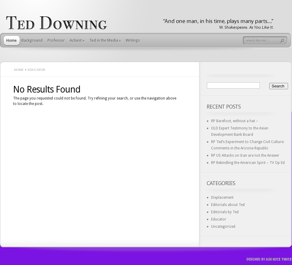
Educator (218, 219)
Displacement (222, 197)
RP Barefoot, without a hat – (234, 121)
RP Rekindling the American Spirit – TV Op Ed (248, 163)
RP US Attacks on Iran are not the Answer (245, 155)
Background (32, 40)
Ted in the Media (105, 40)
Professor (56, 40)
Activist (77, 40)
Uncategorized (223, 226)
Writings (133, 40)
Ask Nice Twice (278, 259)
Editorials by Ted (225, 212)
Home (11, 40)
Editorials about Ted (228, 205)
